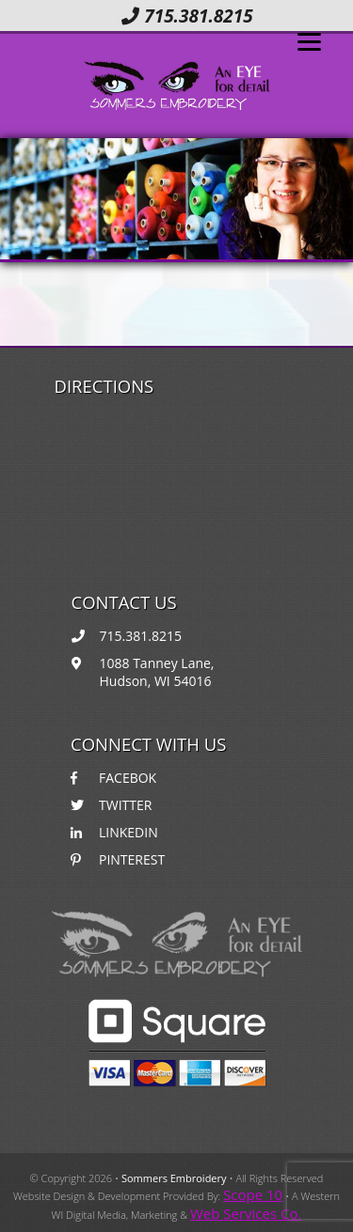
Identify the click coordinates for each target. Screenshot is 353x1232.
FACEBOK (113, 778)
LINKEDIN (114, 832)
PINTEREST (118, 859)
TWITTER (111, 805)
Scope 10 (252, 1194)
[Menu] (309, 40)
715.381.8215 (186, 16)
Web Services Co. (245, 1213)
